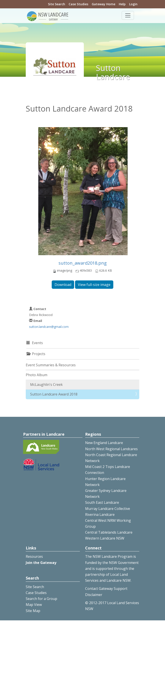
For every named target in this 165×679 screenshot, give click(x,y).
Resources (34, 556)
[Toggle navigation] (128, 15)
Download (63, 284)
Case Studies (78, 4)
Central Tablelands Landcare (108, 532)
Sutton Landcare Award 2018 (53, 394)
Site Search (56, 4)
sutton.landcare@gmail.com (49, 327)
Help (122, 4)
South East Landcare (102, 502)
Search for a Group (41, 598)
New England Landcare (104, 442)
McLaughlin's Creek (46, 384)
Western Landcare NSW (104, 538)
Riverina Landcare (100, 514)
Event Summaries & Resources (51, 365)
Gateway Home (103, 4)
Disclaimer (93, 594)
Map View (34, 604)
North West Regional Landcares (111, 448)
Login (133, 4)
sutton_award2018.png (83, 263)
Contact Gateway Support (106, 588)
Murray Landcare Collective (107, 508)
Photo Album (36, 374)
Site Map (33, 610)
